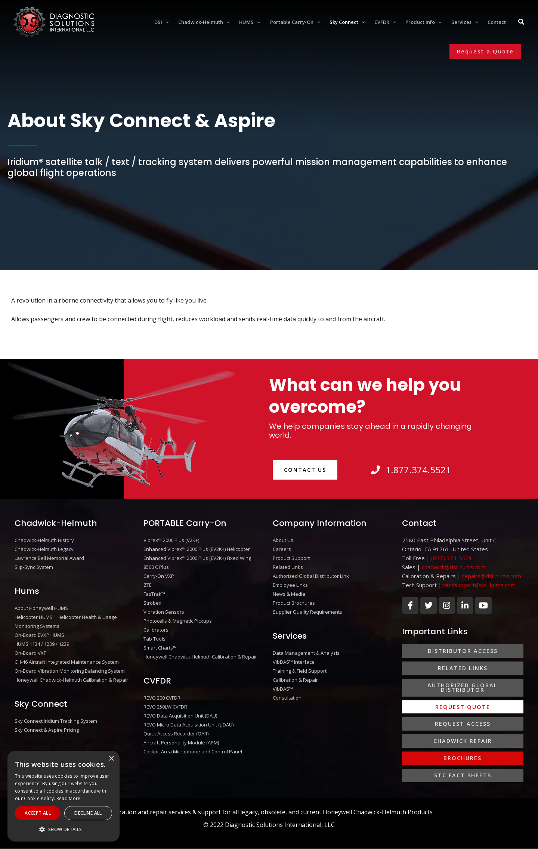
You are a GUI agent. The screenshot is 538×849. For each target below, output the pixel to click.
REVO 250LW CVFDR (165, 706)
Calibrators (155, 629)
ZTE (147, 585)
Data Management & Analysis (306, 653)
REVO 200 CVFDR (161, 697)
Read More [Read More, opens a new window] (68, 798)
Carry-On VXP (158, 576)
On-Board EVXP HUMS (39, 635)
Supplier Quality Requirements (307, 611)
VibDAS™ (283, 688)
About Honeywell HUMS (41, 608)
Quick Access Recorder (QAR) (175, 733)
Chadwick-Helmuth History (44, 540)
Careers (282, 549)
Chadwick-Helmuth (56, 523)
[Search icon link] (521, 22)
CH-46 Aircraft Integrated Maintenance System (67, 662)
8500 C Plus (156, 567)
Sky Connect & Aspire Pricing (47, 729)
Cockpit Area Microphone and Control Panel (192, 751)
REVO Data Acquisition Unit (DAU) (180, 715)
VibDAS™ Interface (294, 662)
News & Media (289, 594)
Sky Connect (41, 704)
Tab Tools (154, 638)
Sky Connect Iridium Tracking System (56, 721)
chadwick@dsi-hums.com (453, 567)
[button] (485, 51)
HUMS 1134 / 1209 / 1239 (42, 644)
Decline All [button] (88, 813)
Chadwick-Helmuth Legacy (44, 549)
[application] (165, 22)
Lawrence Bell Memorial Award (49, 558)
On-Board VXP (31, 653)
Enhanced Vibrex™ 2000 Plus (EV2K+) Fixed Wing (197, 558)
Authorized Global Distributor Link (311, 576)
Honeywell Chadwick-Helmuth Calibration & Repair (71, 679)
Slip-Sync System (34, 567)
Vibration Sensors (163, 611)
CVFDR (157, 681)
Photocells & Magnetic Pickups (177, 620)
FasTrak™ (154, 594)
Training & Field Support (300, 670)
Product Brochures (294, 602)
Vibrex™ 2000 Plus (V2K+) (171, 540)
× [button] (111, 759)
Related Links (288, 567)
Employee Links (290, 585)
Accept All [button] (38, 813)
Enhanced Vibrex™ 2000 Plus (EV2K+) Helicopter (196, 549)
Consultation (287, 697)
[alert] (63, 796)
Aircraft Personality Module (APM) (181, 742)
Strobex (152, 602)
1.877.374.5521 (411, 470)
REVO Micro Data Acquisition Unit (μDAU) (188, 724)
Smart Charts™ (160, 647)
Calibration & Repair (295, 679)
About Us (283, 540)
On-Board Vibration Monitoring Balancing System (70, 670)
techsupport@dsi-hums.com (479, 585)
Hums (27, 591)
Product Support (291, 558)
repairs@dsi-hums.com (491, 576)
